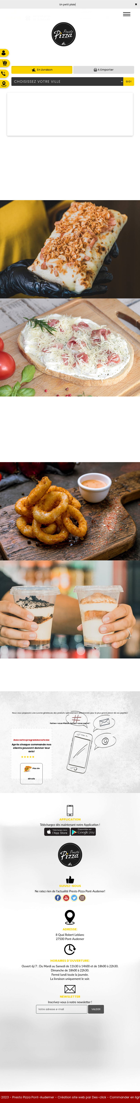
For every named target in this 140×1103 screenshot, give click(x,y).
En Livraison (41, 70)
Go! (129, 81)
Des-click (99, 1097)
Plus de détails (31, 771)
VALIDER (95, 1009)
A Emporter (104, 70)
